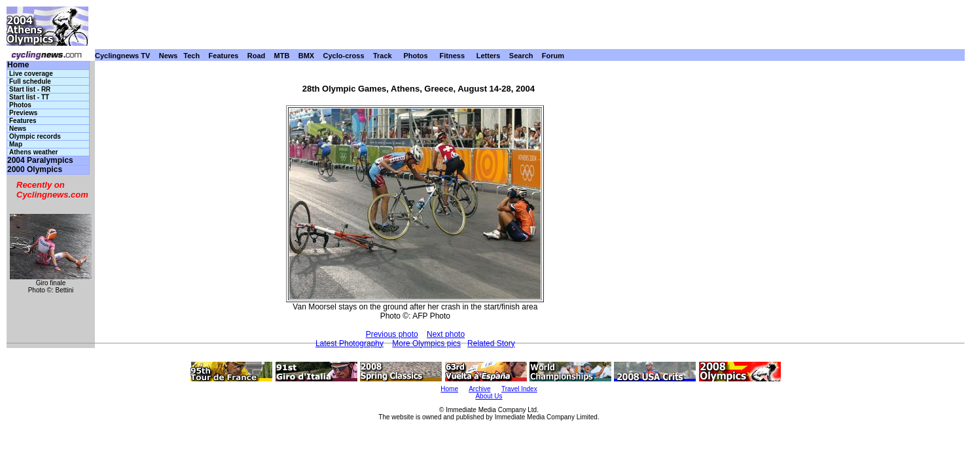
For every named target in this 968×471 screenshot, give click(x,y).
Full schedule (30, 81)
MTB (282, 56)
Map (15, 144)
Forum (553, 56)
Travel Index (519, 388)
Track (382, 56)
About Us (488, 396)
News (168, 56)
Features (224, 56)
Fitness (452, 56)
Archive (479, 388)
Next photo (446, 334)
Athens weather (33, 152)
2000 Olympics (34, 170)
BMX (306, 56)
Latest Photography (349, 343)
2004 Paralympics (40, 160)
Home (18, 65)
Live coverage (31, 73)
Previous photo (392, 334)
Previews (23, 112)
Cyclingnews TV (122, 56)
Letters (488, 56)
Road (256, 56)
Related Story (491, 343)
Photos (415, 56)
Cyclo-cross (344, 56)
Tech (191, 56)
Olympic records (35, 136)
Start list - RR (29, 89)
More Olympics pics (426, 343)
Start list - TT (29, 97)
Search (521, 56)
